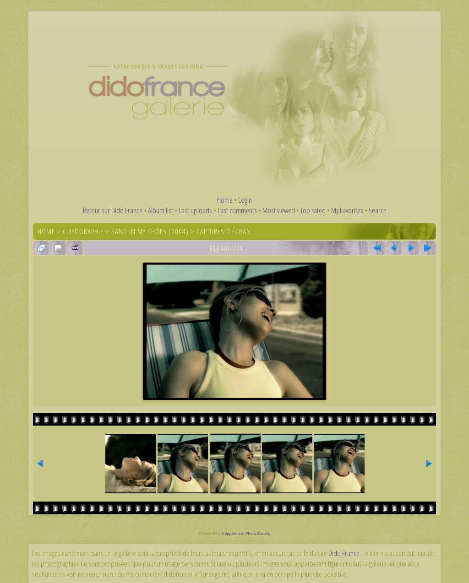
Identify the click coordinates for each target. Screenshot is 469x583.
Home (225, 199)
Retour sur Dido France (112, 210)
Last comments (237, 210)
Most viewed (278, 210)
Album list (160, 210)
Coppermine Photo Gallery (246, 533)
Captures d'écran (223, 231)
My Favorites (347, 210)
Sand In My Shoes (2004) (150, 231)
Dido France (344, 553)
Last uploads (195, 210)
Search (378, 210)
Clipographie (83, 231)
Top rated (313, 210)
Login (245, 199)
